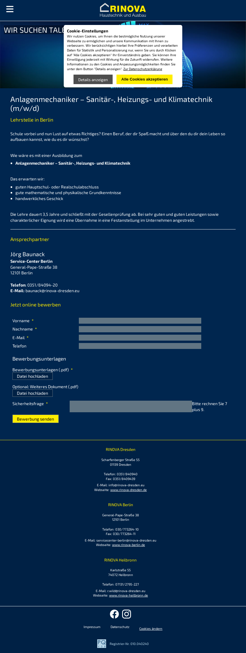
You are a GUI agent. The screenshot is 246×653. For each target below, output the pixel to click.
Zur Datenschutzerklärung (142, 69)
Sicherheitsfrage (30, 404)
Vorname (22, 321)
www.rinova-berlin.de (128, 545)
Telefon (19, 345)
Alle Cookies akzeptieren (144, 79)
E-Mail (22, 338)
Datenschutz (120, 627)
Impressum (92, 627)
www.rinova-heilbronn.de (128, 595)
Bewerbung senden (35, 418)
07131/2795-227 (127, 584)
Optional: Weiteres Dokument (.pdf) (45, 386)
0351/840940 (127, 474)
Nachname (24, 329)
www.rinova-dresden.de (128, 490)
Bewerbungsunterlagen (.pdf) (42, 370)
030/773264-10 (127, 529)
